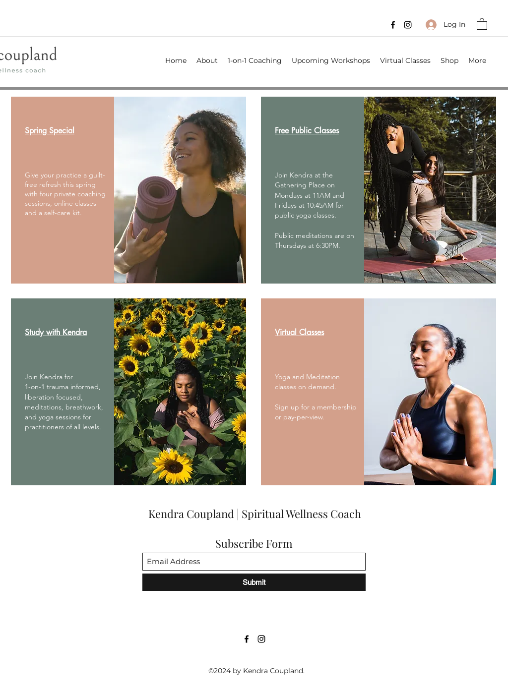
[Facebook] (393, 25)
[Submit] (254, 582)
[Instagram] (408, 25)
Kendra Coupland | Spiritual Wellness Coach (256, 513)
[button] (482, 23)
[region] (128, 190)
